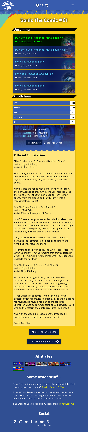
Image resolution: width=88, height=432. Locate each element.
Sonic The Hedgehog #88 (29, 85)
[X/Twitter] (26, 421)
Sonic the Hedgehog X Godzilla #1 (34, 73)
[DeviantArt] (36, 421)
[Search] (41, 5)
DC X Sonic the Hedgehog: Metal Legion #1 (40, 37)
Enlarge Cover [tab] (53, 142)
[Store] (45, 5)
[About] (37, 5)
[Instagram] (20, 421)
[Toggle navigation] (72, 5)
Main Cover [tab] (34, 142)
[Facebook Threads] (48, 421)
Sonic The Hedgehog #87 (29, 61)
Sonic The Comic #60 (44, 332)
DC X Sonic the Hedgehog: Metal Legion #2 (40, 49)
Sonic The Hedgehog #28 (44, 341)
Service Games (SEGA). (53, 387)
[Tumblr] (32, 421)
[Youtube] (42, 421)
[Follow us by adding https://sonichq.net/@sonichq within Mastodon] (15, 421)
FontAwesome (66, 403)
